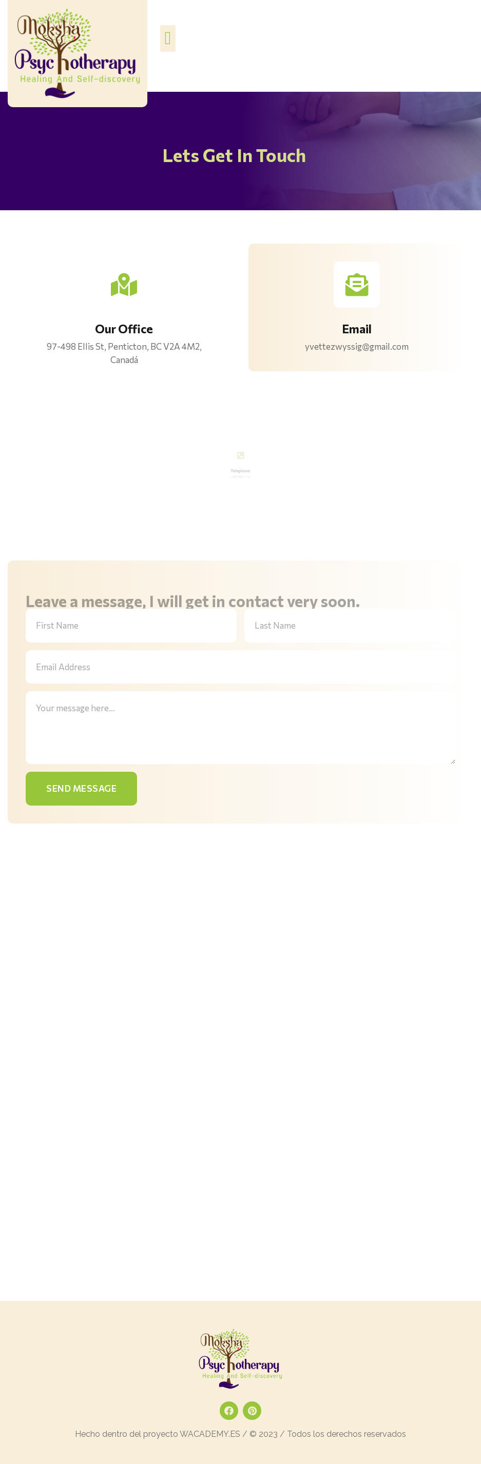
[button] (168, 38)
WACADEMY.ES (210, 1434)
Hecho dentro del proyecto (127, 1434)
